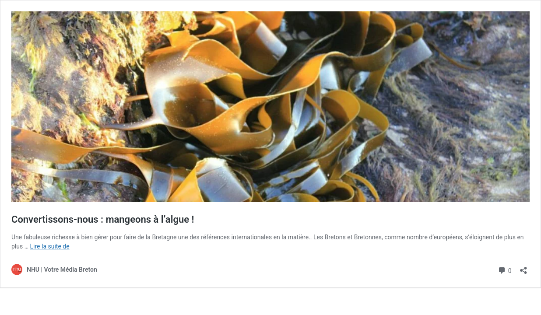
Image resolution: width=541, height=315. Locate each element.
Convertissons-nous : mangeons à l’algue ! (102, 219)
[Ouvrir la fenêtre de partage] (523, 267)
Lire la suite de (50, 246)
